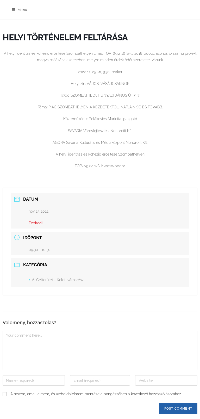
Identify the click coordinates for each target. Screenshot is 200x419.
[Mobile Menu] (19, 10)
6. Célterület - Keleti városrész (56, 280)
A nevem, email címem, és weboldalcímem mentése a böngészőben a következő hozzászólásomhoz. (96, 394)
